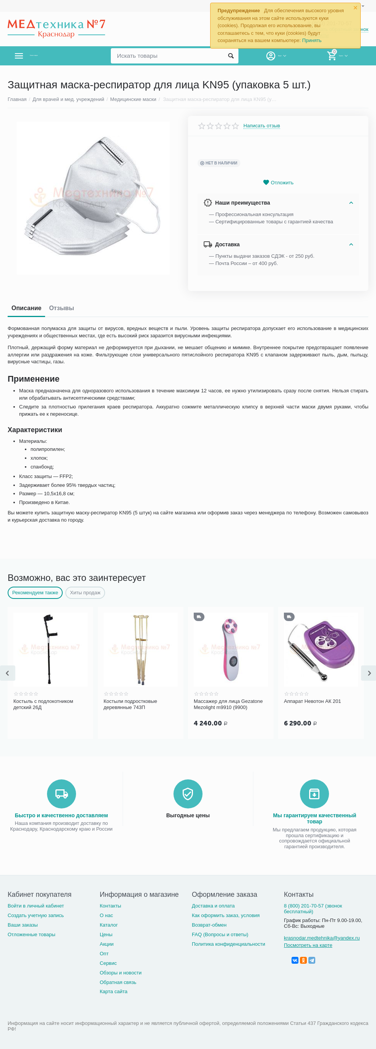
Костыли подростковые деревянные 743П (130, 704)
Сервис (108, 962)
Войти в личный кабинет (36, 905)
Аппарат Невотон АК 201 (312, 701)
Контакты (110, 905)
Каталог (109, 924)
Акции (106, 943)
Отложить (278, 182)
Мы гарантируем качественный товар (314, 818)
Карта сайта (114, 991)
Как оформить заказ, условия (226, 914)
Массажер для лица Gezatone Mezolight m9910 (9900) (228, 704)
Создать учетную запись (36, 914)
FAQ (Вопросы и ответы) (220, 934)
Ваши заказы (23, 924)
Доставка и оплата (213, 905)
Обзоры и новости (121, 972)
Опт (104, 953)
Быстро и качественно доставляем (61, 815)
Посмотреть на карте (308, 944)
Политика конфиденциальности (228, 943)
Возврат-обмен (209, 924)
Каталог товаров (53, 56)
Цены (106, 934)
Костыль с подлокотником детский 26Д (43, 704)
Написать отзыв (261, 125)
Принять (312, 40)
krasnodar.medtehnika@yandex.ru (322, 937)
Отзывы (61, 308)
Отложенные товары (31, 934)
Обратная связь (118, 981)
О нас (106, 914)
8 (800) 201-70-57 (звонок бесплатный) (313, 908)
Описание (26, 308)
